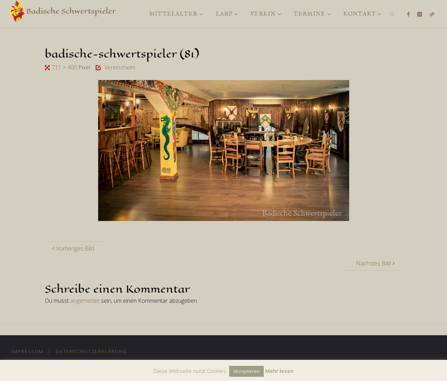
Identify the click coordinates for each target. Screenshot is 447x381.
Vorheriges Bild (72, 248)
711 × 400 (65, 67)
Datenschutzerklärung (91, 351)
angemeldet (85, 301)
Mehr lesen (279, 370)
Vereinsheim (120, 67)
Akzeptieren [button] (246, 371)
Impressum (27, 351)
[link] (392, 14)
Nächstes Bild (376, 263)
